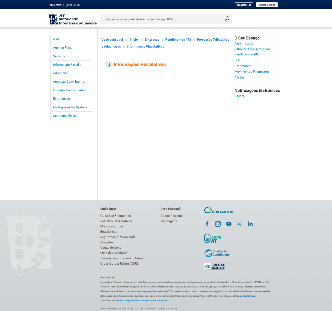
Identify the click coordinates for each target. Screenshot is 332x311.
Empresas (152, 39)
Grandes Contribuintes (69, 90)
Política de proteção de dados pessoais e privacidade (142, 300)
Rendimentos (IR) (178, 39)
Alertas (239, 77)
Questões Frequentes (115, 215)
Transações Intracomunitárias (121, 258)
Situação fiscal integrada (252, 49)
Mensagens (168, 221)
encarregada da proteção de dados (146, 291)
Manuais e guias (112, 226)
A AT (56, 39)
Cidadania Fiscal (65, 116)
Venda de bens (110, 247)
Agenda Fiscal (63, 47)
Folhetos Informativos (116, 221)
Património (242, 66)
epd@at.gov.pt (249, 296)
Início (134, 39)
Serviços (59, 56)
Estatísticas (61, 98)
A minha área (243, 43)
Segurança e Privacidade (118, 237)
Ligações (106, 242)
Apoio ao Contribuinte (68, 81)
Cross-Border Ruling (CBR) (119, 263)
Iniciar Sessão (267, 4)
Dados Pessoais (171, 215)
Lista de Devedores (113, 253)
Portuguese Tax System (70, 107)
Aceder (239, 96)
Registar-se (244, 4)
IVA (236, 60)
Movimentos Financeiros (252, 71)
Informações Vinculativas (145, 46)
